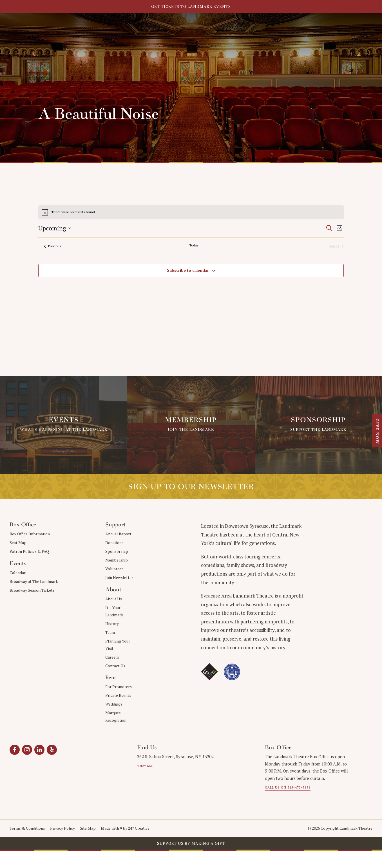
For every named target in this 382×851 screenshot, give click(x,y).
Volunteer (114, 568)
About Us (113, 598)
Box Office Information (30, 533)
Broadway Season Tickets (32, 590)
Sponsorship (116, 551)
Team (110, 632)
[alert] (191, 212)
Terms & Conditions (27, 828)
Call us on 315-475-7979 (287, 787)
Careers (112, 657)
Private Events (118, 695)
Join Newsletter (119, 577)
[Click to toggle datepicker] (54, 228)
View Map (146, 766)
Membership (116, 560)
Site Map (88, 828)
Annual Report (118, 533)
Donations (114, 542)
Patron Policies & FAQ (29, 551)
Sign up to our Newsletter (191, 486)
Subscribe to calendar (188, 270)
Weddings (113, 704)
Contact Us (115, 665)
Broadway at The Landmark (34, 581)
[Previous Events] (52, 246)
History (112, 623)
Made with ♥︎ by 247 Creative (125, 828)
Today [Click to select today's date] (193, 245)
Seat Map (18, 542)
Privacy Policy (62, 828)
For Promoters (118, 686)
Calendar (18, 572)
